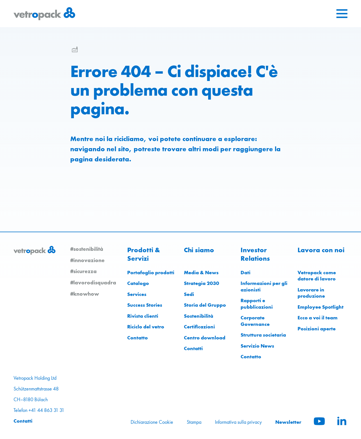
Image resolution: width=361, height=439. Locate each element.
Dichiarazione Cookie (152, 422)
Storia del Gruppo (205, 305)
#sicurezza (83, 271)
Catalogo (138, 283)
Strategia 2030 (201, 283)
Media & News (201, 272)
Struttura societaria (263, 335)
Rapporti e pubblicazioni (257, 303)
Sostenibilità (198, 316)
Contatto (137, 337)
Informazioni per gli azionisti (264, 286)
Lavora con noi (321, 250)
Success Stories (144, 305)
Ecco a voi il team (318, 317)
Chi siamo (199, 250)
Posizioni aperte (317, 328)
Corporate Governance (255, 320)
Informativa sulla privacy (238, 422)
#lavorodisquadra (93, 282)
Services (136, 294)
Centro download (204, 337)
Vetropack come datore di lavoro (317, 275)
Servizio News (257, 346)
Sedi (189, 294)
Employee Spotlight (321, 307)
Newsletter (288, 422)
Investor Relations (255, 254)
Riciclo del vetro (145, 326)
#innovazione (87, 260)
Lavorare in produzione (311, 292)
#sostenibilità (86, 248)
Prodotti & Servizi (143, 254)
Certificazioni (199, 326)
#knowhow (84, 293)
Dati (245, 272)
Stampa (194, 422)
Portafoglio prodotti (150, 272)
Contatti (193, 348)
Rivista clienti (142, 316)
